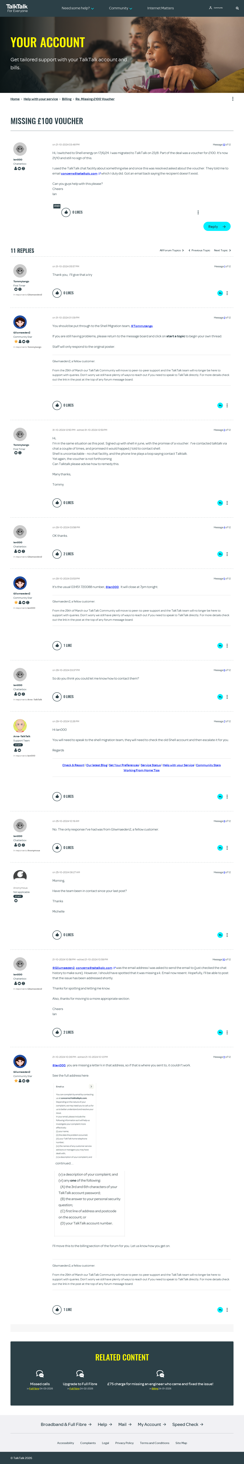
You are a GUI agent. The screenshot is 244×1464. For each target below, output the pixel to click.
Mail (122, 1424)
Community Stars (212, 765)
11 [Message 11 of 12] (224, 1057)
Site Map (181, 1443)
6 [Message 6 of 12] (224, 670)
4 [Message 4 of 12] (224, 527)
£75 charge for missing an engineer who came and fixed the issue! (160, 1383)
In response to (27, 294)
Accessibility (65, 1443)
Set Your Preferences (123, 765)
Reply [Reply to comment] (220, 293)
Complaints (88, 1443)
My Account (149, 1424)
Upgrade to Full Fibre (80, 1383)
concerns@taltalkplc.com (81, 173)
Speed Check (185, 1424)
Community (220, 8)
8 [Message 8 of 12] (224, 821)
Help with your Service (180, 765)
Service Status (151, 765)
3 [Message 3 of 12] (224, 430)
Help (102, 1424)
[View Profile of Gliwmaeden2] (27, 333)
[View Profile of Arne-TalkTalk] (24, 736)
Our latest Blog (94, 765)
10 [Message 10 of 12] (223, 959)
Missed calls (40, 1383)
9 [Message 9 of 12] (224, 872)
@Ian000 (112, 587)
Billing (155, 1388)
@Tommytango (142, 326)
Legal (105, 1443)
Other (57, 205)
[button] (237, 8)
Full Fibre (34, 1388)
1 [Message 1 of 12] (224, 266)
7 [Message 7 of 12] (224, 721)
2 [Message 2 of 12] (224, 317)
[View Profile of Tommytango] (27, 281)
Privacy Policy (124, 1443)
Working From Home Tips (142, 770)
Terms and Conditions (154, 1443)
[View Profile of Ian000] (19, 160)
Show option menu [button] (230, 99)
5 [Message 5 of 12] (224, 578)
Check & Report (69, 765)
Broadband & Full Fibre (64, 1424)
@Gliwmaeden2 (64, 967)
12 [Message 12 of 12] (224, 144)
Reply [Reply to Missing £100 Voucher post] (213, 226)
